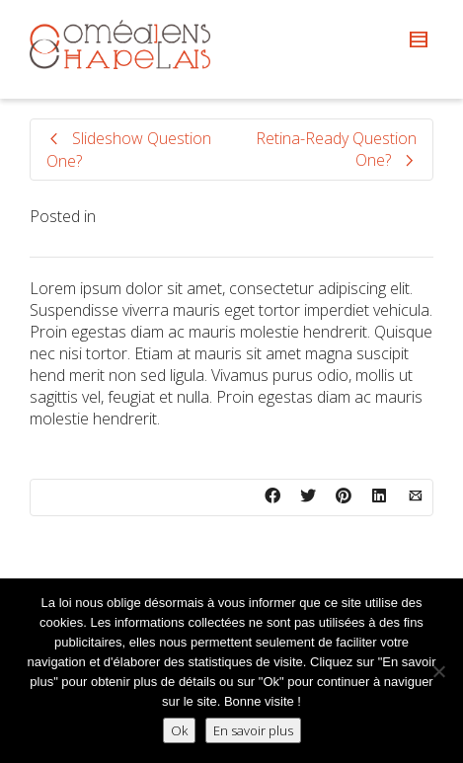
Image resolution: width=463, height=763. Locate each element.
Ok (179, 730)
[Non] (438, 671)
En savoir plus (253, 730)
